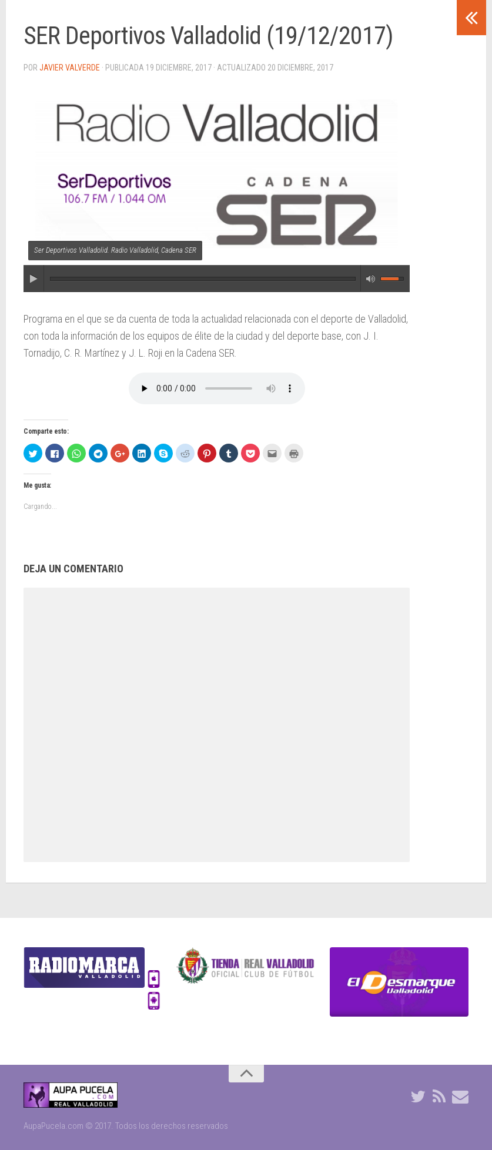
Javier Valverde (69, 67)
